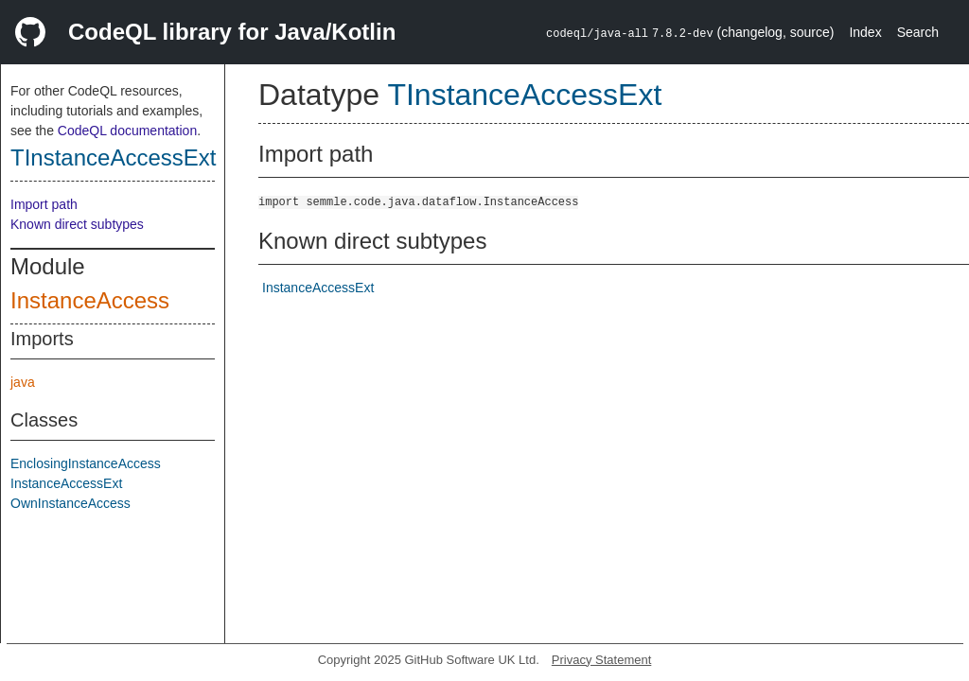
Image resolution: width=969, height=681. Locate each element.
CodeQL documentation (127, 130)
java (22, 382)
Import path (44, 204)
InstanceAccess (89, 300)
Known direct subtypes (77, 224)
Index (865, 32)
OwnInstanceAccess (70, 503)
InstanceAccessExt (66, 483)
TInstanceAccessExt (113, 157)
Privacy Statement (602, 660)
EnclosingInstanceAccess (85, 463)
